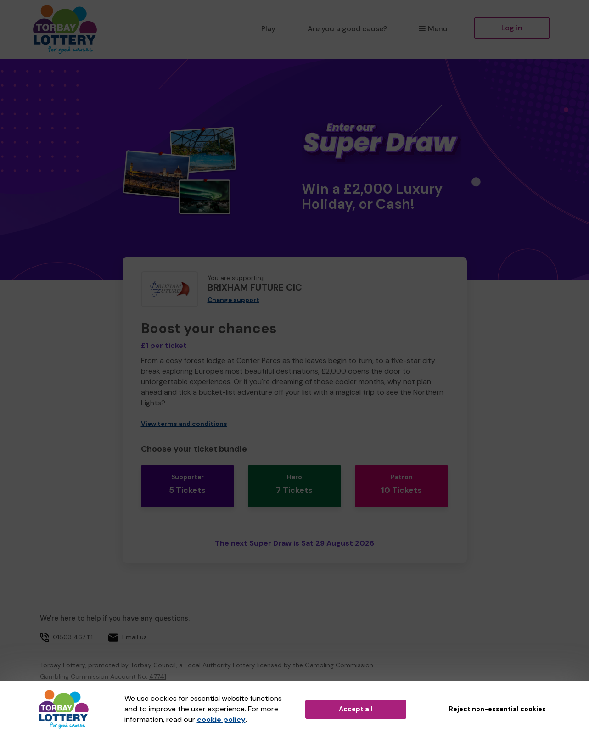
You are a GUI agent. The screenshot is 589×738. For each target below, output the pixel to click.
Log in (511, 28)
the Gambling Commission (333, 651)
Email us (134, 623)
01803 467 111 (73, 623)
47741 (157, 662)
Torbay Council (153, 651)
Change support (233, 300)
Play (268, 29)
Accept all (356, 709)
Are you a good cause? (347, 29)
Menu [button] (433, 29)
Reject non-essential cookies (497, 709)
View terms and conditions (184, 424)
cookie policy (221, 719)
